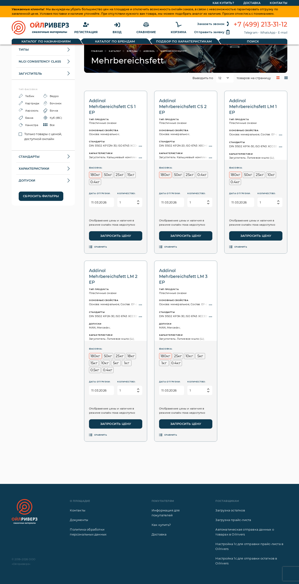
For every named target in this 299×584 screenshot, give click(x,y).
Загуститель (30, 73)
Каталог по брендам (115, 41)
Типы (24, 49)
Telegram (251, 32)
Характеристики (34, 168)
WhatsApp (268, 32)
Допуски (27, 180)
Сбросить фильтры (41, 196)
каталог (115, 51)
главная (97, 51)
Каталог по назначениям (46, 41)
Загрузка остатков (230, 510)
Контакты (77, 510)
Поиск (253, 41)
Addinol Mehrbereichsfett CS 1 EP (112, 106)
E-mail (282, 32)
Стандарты (29, 156)
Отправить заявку (212, 32)
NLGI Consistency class (40, 61)
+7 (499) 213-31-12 (260, 24)
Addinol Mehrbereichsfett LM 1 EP (253, 106)
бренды (132, 51)
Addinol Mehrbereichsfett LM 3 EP (183, 276)
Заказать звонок (213, 23)
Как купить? (161, 525)
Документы (79, 520)
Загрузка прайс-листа (233, 520)
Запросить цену (115, 236)
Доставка (159, 534)
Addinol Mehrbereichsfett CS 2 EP (182, 106)
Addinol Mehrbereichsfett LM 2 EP (113, 276)
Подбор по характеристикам (184, 41)
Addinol (149, 51)
